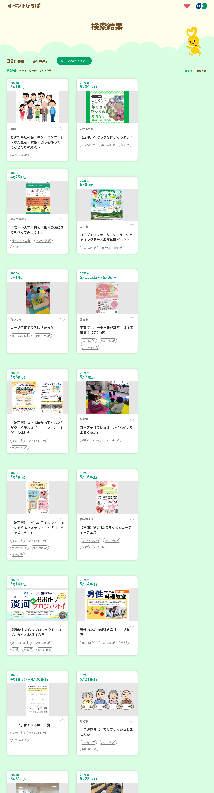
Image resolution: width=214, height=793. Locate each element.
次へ (119, 692)
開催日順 (201, 71)
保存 (62, 128)
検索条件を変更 (76, 61)
